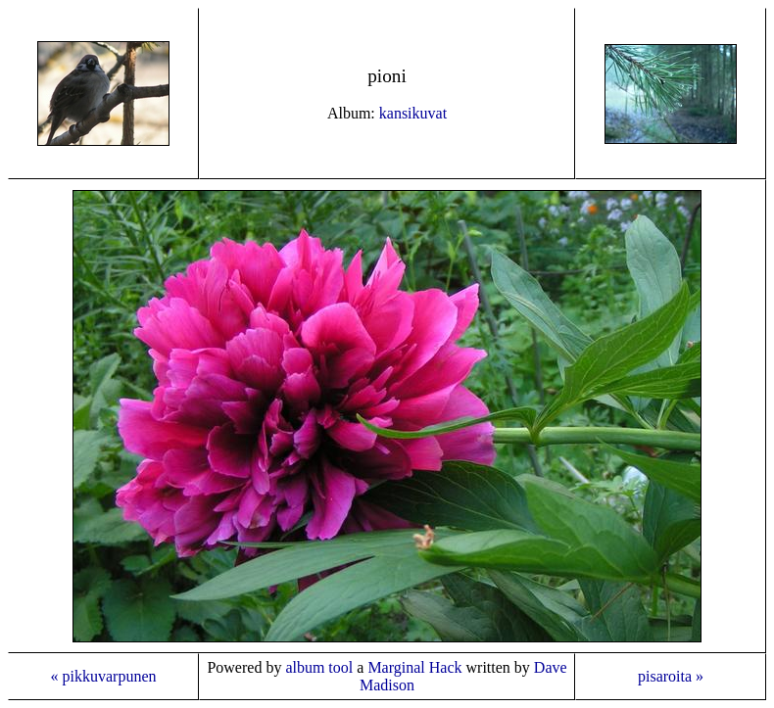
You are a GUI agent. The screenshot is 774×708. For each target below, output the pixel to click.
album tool (319, 667)
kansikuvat (413, 113)
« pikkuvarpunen (104, 676)
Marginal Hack (414, 667)
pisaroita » (670, 676)
